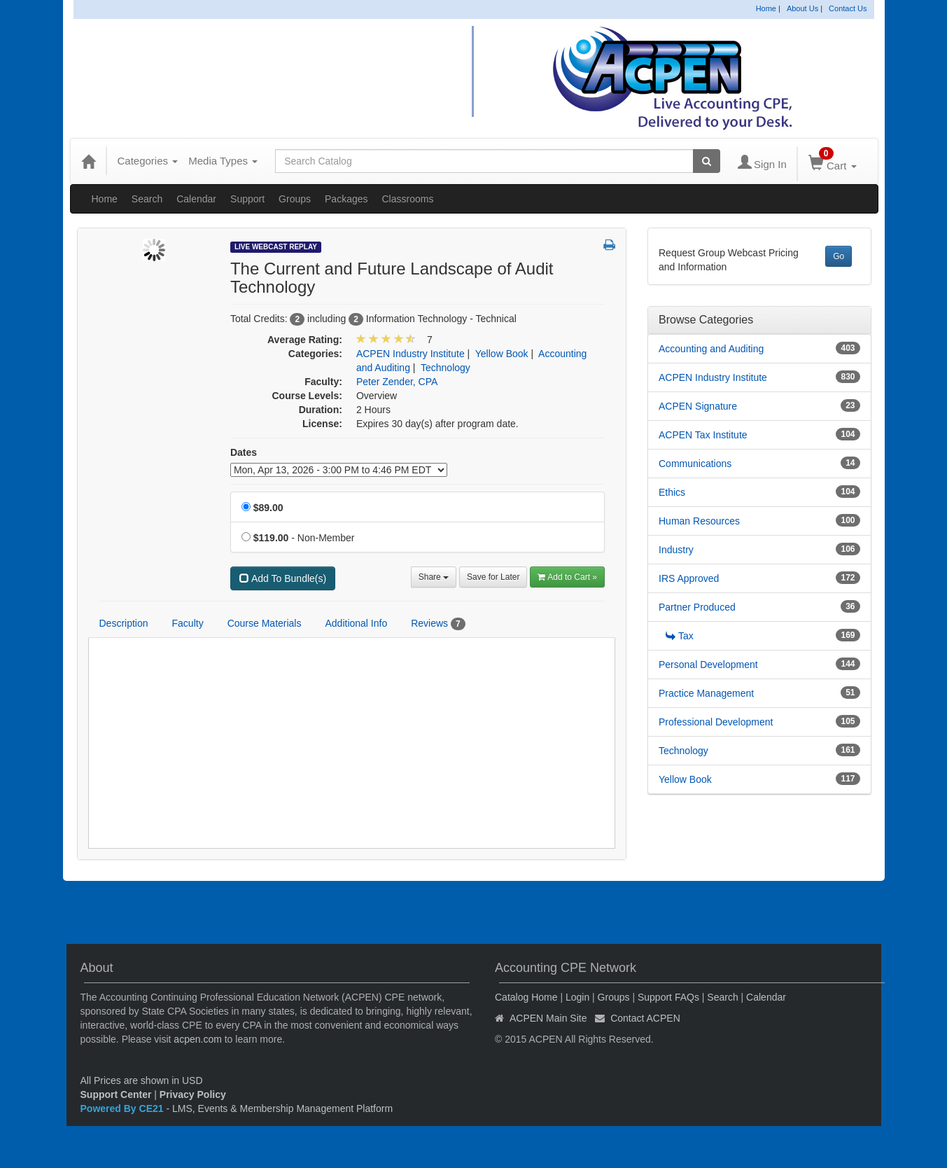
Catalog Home (526, 997)
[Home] (88, 161)
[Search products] (706, 161)
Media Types (223, 161)
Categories (148, 161)
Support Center (116, 1094)
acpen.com (197, 1039)
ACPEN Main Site (548, 1018)
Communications (695, 463)
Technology (683, 750)
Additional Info (356, 623)
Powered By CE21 (123, 1108)
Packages (346, 198)
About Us (802, 8)
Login (577, 997)
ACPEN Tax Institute (703, 434)
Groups (295, 198)
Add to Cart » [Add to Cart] (567, 577)
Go (838, 256)
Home (766, 8)
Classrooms (408, 198)
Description (123, 623)
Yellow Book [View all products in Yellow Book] (501, 353)
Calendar (196, 198)
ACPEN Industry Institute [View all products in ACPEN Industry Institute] (410, 353)
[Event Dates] (338, 470)
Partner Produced (697, 607)
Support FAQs (668, 997)
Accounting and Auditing (711, 348)
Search (147, 198)
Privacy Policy (193, 1094)
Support (247, 198)
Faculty (188, 623)
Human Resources (699, 521)
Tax (680, 635)
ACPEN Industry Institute (713, 377)
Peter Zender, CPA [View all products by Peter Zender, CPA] (396, 381)
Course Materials (264, 623)
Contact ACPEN (645, 1018)
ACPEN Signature (698, 406)
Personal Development (708, 664)
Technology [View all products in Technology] (445, 367)
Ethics (672, 492)
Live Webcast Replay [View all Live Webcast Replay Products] (275, 247)
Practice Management (706, 693)
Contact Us (848, 8)
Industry (676, 549)
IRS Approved (689, 578)
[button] (609, 246)
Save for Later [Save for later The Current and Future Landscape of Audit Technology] (493, 577)
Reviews (438, 624)
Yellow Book (685, 779)
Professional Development (716, 722)
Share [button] (434, 577)
